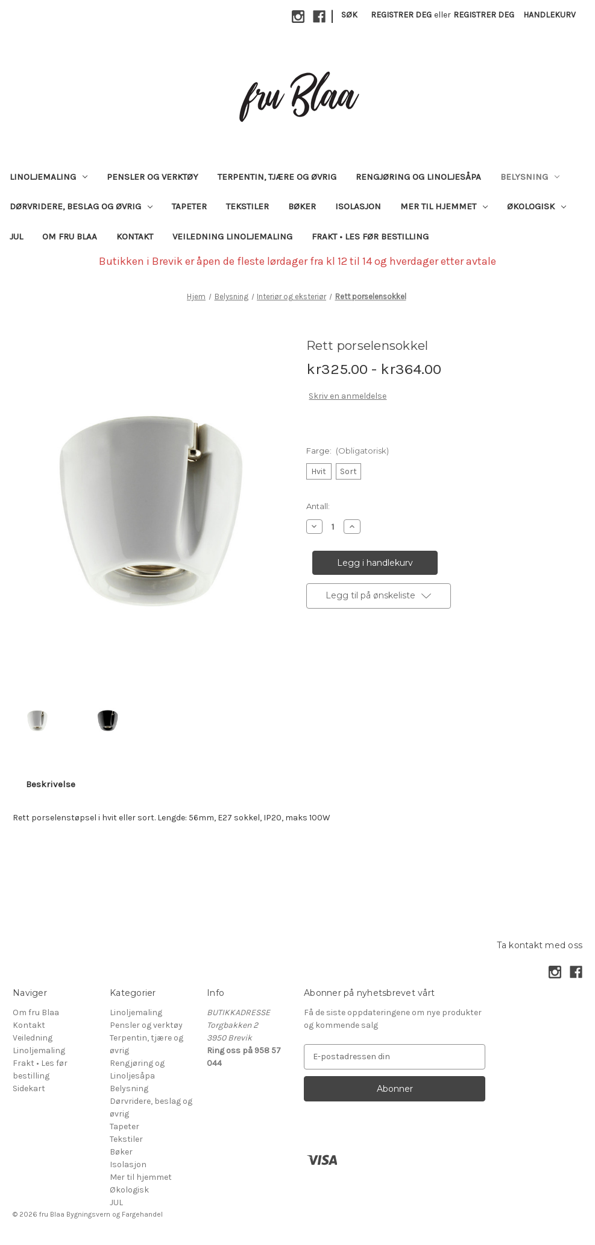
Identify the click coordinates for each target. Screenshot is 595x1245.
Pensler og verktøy (152, 176)
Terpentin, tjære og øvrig (277, 176)
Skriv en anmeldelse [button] (347, 396)
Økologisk (536, 206)
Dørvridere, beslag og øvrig (81, 206)
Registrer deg (401, 15)
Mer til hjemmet (444, 206)
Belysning (529, 176)
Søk (349, 15)
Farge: (347, 450)
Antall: (318, 506)
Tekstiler (247, 206)
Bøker (302, 206)
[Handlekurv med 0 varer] (549, 15)
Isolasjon (358, 206)
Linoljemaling (48, 176)
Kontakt (134, 236)
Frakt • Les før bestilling (370, 236)
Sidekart (29, 1088)
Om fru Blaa (69, 236)
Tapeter (189, 206)
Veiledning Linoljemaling (232, 236)
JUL (16, 236)
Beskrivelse (50, 784)
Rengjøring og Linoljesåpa (418, 176)
